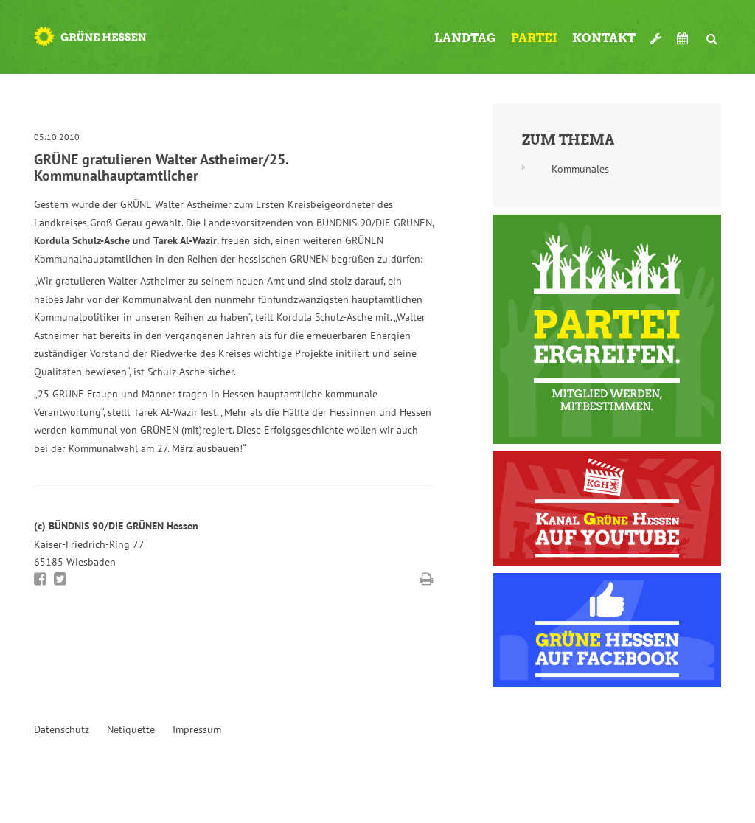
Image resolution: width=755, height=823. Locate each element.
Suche (712, 32)
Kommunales (580, 169)
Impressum (197, 729)
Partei (534, 38)
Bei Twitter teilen (60, 579)
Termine (684, 38)
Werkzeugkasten (656, 32)
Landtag (465, 38)
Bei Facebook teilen (40, 579)
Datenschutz (61, 729)
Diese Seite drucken (427, 579)
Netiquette (131, 729)
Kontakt (604, 38)
